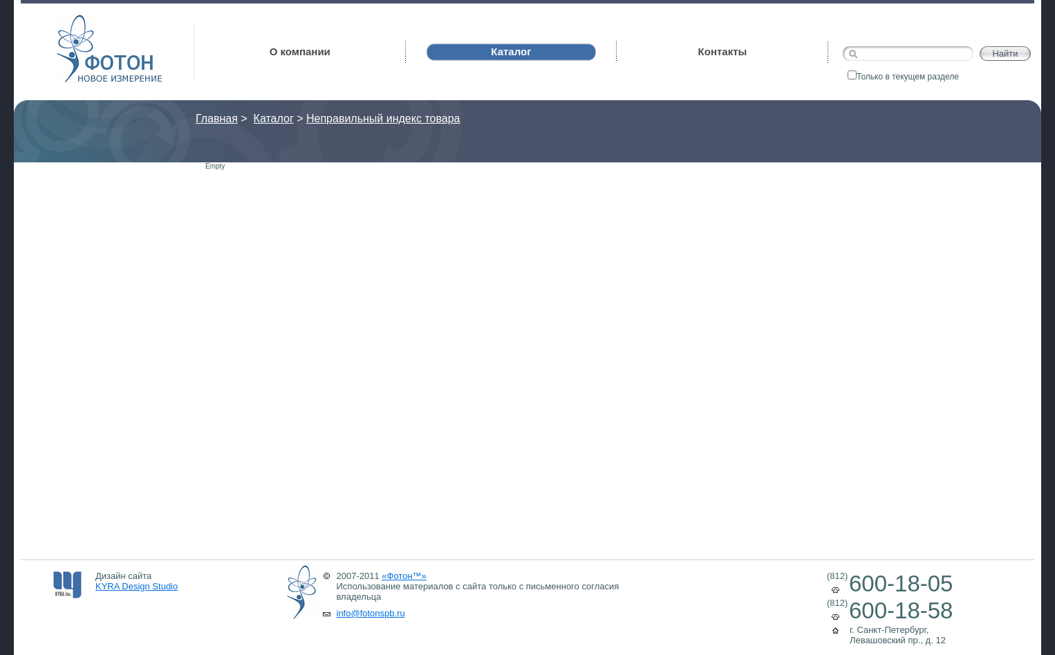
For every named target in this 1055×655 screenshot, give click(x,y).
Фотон (75, 21)
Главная (217, 118)
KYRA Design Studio (136, 586)
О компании (300, 51)
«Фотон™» (404, 576)
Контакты (722, 51)
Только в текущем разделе (903, 77)
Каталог (274, 118)
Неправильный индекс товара (383, 118)
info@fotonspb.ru (371, 613)
